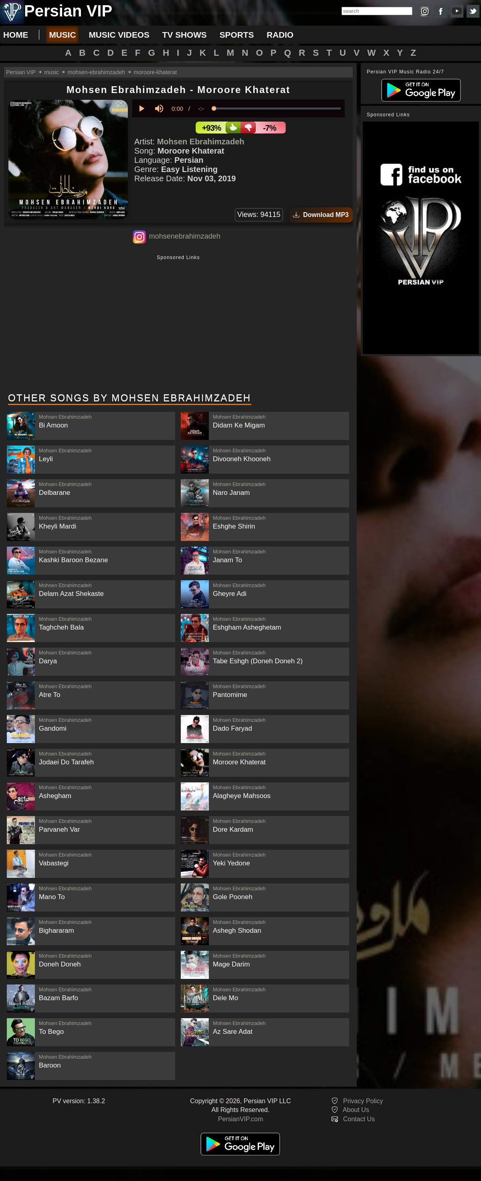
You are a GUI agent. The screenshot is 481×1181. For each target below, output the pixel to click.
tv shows (184, 34)
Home (15, 34)
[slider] (277, 108)
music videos (119, 34)
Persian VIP (21, 72)
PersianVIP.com (240, 1119)
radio (280, 34)
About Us (356, 1109)
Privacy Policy (363, 1101)
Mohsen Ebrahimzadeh (201, 141)
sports (237, 34)
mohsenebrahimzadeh (184, 236)
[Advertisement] (178, 324)
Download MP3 (321, 214)
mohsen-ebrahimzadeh (96, 72)
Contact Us (359, 1119)
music (62, 34)
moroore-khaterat (155, 72)
